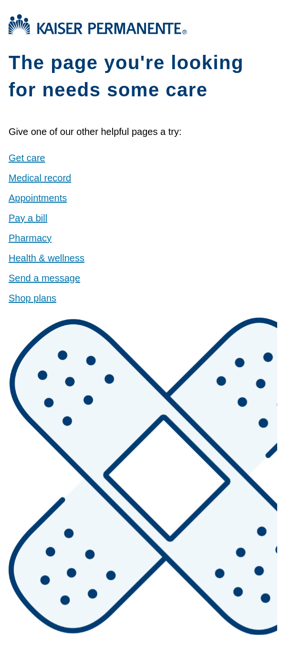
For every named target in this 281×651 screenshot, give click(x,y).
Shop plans (32, 298)
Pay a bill (28, 218)
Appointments (38, 198)
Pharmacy (30, 238)
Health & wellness (46, 258)
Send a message (44, 278)
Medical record (40, 178)
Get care (27, 158)
